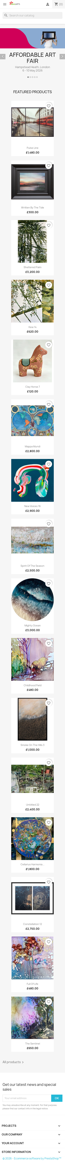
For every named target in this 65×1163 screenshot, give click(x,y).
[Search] (32, 15)
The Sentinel (32, 1043)
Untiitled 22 (32, 804)
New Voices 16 (32, 506)
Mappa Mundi (32, 446)
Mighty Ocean (33, 625)
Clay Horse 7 (32, 386)
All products (14, 1062)
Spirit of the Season (32, 565)
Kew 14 (33, 327)
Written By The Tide (32, 207)
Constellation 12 (32, 924)
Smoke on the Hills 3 (32, 745)
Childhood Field (33, 685)
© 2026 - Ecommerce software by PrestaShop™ (32, 1158)
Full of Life (32, 983)
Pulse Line (32, 147)
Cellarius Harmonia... (32, 864)
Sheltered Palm (32, 267)
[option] (32, 53)
